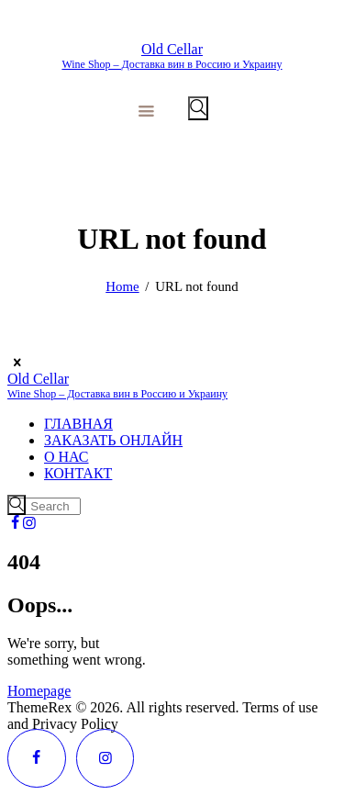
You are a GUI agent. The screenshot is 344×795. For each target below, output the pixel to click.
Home (122, 286)
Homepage (39, 691)
